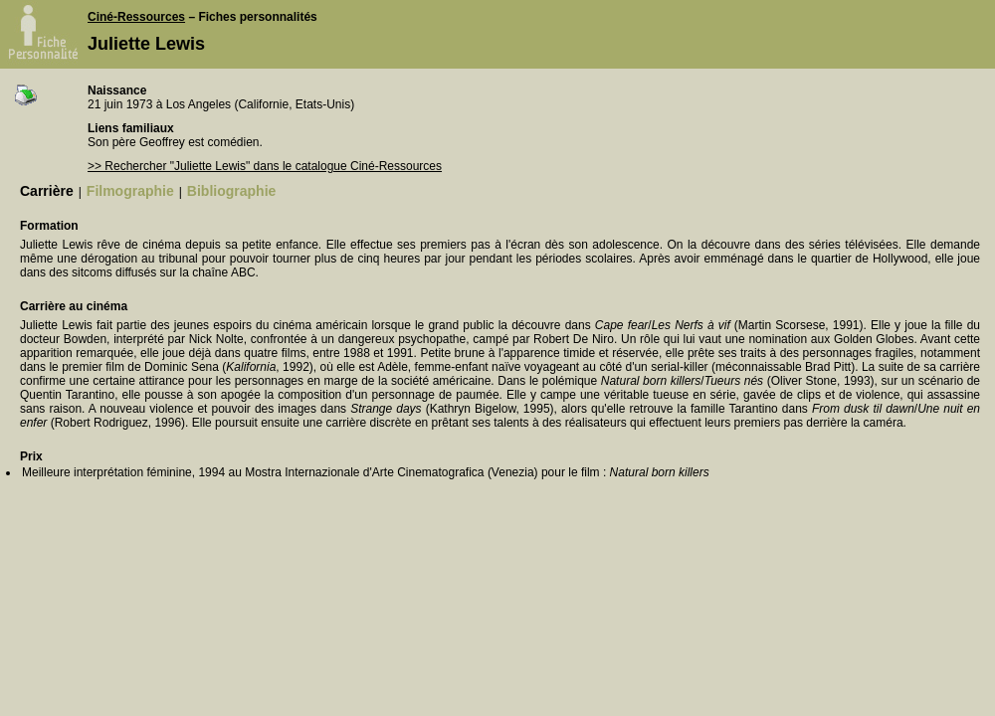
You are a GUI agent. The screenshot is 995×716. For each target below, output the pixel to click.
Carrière (47, 191)
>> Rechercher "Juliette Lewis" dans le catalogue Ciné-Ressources (265, 166)
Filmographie (130, 191)
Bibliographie (231, 191)
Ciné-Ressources (136, 17)
